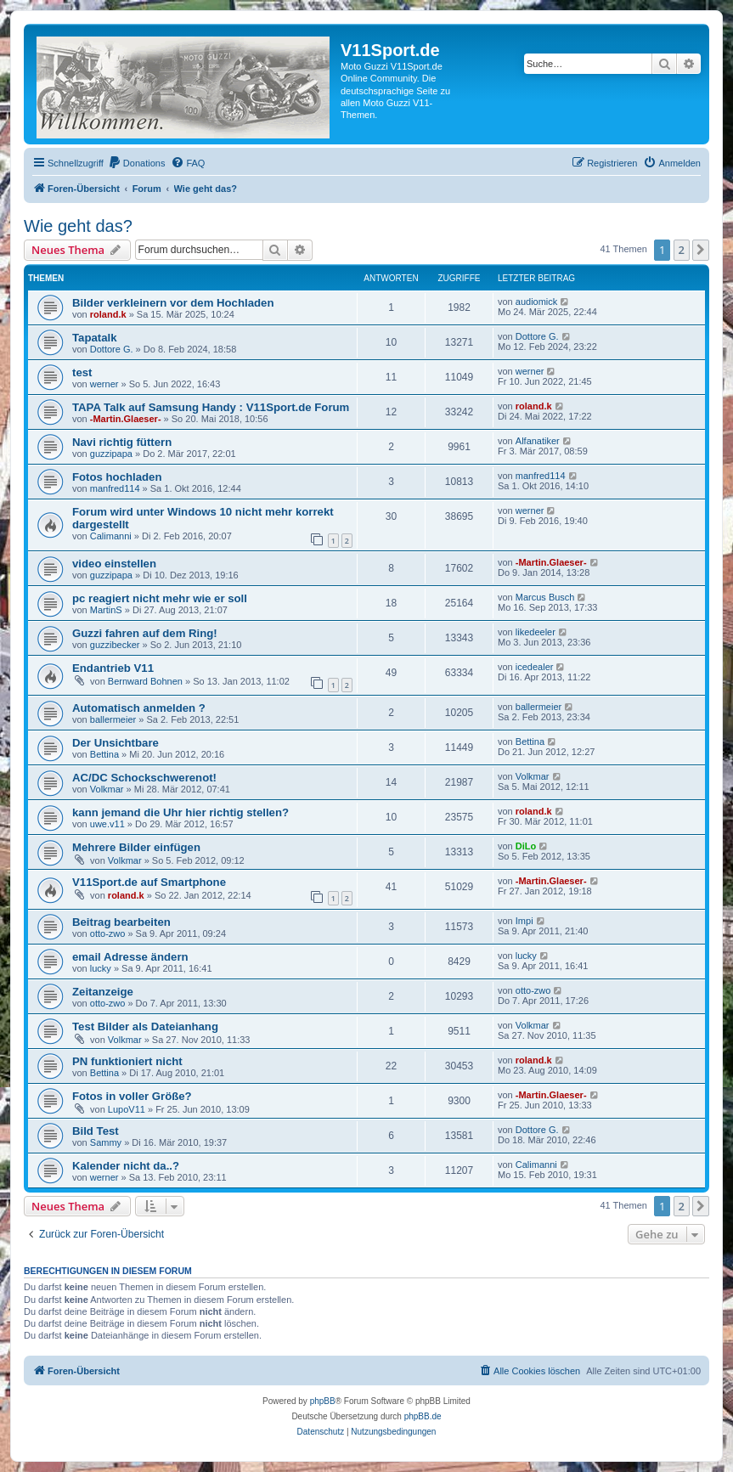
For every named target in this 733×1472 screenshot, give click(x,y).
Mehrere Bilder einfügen (136, 847)
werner (104, 384)
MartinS (106, 610)
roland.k (108, 314)
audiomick (537, 301)
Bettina (104, 754)
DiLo (526, 846)
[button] (700, 250)
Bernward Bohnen (145, 681)
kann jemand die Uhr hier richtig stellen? (180, 812)
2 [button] (682, 249)
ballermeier (113, 719)
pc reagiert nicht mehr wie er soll (159, 598)
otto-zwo (108, 933)
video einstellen (114, 563)
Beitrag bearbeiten (121, 922)
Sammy (105, 1142)
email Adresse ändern (130, 956)
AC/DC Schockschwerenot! (144, 777)
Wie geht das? (78, 226)
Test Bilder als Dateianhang (145, 1026)
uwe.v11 (107, 824)
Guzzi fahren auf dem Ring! (144, 633)
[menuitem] (137, 163)
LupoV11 (126, 1109)
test (82, 372)
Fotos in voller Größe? (132, 1096)
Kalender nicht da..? (125, 1165)
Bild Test (95, 1131)
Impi (524, 921)
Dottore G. (111, 349)
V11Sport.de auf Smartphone (149, 882)
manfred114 (115, 488)
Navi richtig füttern (122, 442)
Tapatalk (94, 337)
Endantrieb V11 (113, 668)
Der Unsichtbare (115, 742)
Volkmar (107, 789)
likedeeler (535, 632)
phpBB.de (423, 1416)
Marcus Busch (545, 597)
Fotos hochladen (117, 477)
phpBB (322, 1401)
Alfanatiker (538, 441)
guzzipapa (111, 453)
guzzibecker (115, 645)
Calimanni (111, 536)
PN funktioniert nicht (127, 1061)
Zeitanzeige (102, 991)
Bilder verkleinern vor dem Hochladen (172, 302)
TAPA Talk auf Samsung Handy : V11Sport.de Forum (210, 407)
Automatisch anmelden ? (139, 708)
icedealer (535, 667)
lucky (100, 968)
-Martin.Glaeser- (125, 419)
